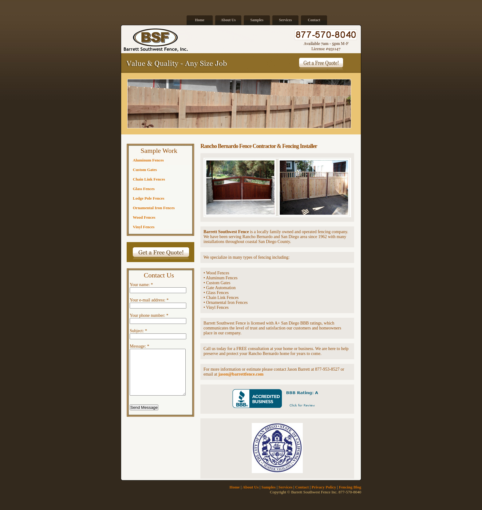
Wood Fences (144, 217)
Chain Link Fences (149, 179)
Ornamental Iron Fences (154, 207)
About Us (228, 20)
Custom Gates (145, 169)
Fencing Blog (350, 487)
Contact (314, 20)
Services (285, 20)
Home (199, 20)
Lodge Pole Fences (148, 198)
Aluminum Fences (148, 160)
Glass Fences (144, 188)
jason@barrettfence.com (240, 374)
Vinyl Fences (144, 227)
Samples (256, 20)
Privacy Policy (324, 487)
